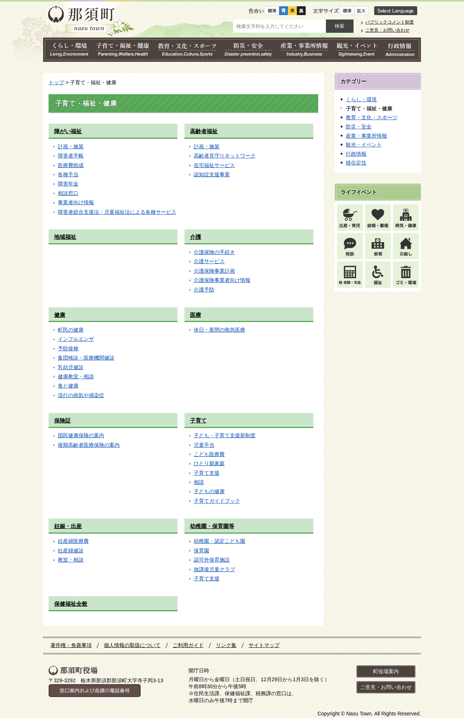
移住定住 (356, 163)
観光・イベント (364, 145)
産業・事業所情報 (366, 136)
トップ (56, 82)
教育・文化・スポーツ (371, 117)
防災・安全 (359, 127)
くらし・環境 (361, 99)
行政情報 (356, 154)
